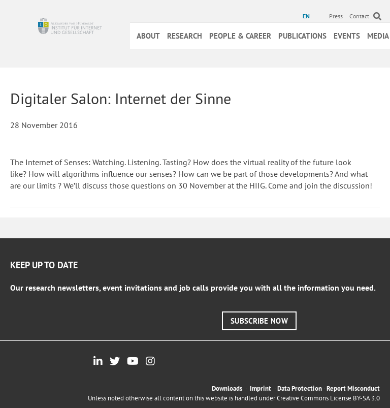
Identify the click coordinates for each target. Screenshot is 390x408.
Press (336, 16)
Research (184, 36)
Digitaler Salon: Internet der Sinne (120, 98)
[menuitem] (307, 16)
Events (347, 36)
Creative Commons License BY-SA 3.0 (328, 398)
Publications (302, 36)
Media (378, 36)
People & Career (240, 36)
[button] (259, 320)
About (148, 36)
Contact (359, 16)
